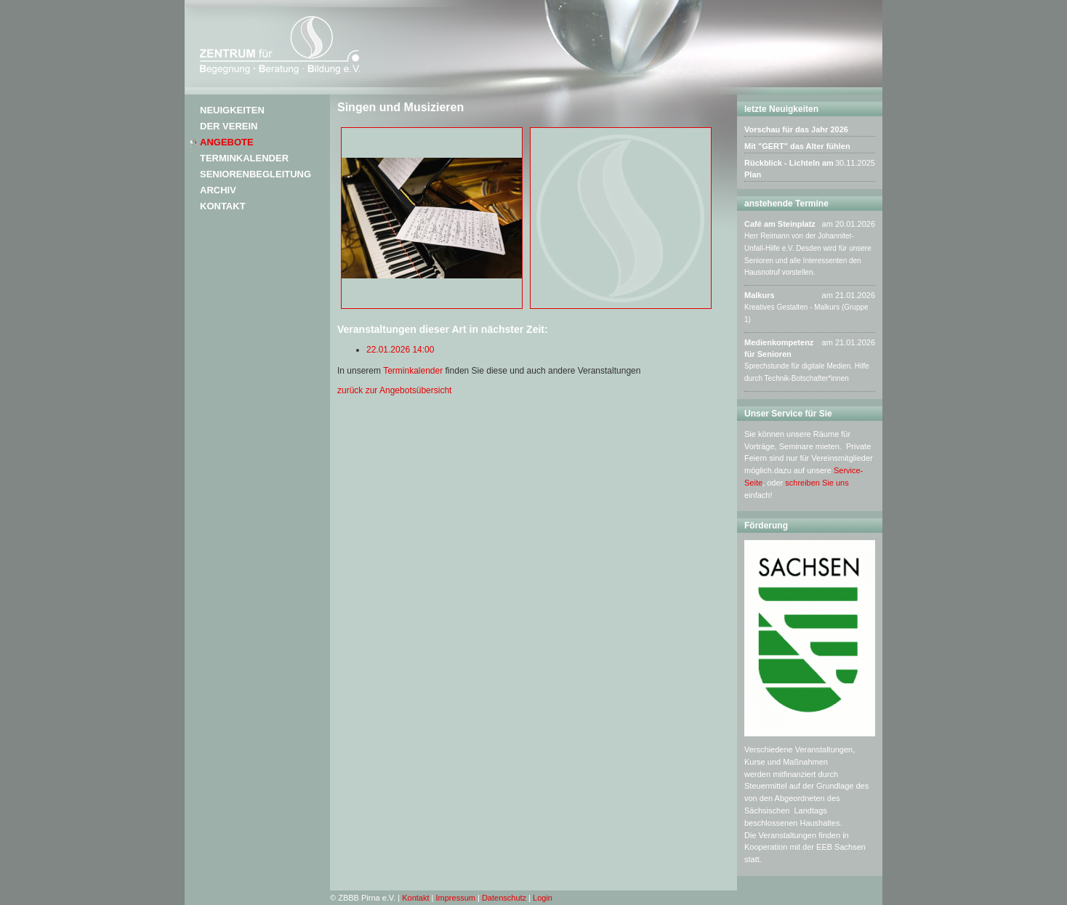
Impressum (455, 897)
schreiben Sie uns (816, 482)
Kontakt (223, 206)
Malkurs (759, 295)
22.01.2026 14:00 (400, 350)
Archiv (218, 190)
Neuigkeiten (232, 110)
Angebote (227, 142)
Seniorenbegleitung (255, 174)
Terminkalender (244, 158)
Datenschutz (504, 897)
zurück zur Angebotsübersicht (394, 390)
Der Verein (228, 126)
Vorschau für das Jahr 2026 (796, 129)
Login (542, 897)
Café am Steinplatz (780, 224)
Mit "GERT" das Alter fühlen (797, 146)
